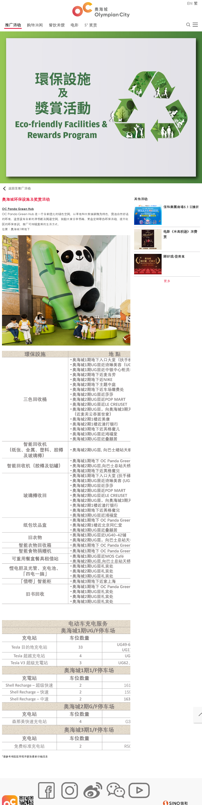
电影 (75, 26)
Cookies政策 (60, 792)
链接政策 (77, 792)
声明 (119, 792)
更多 (165, 283)
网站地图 (42, 792)
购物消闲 (35, 26)
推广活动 (13, 26)
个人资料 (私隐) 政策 (99, 792)
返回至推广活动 (18, 189)
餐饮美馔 (57, 26)
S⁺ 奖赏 (91, 26)
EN (189, 3)
